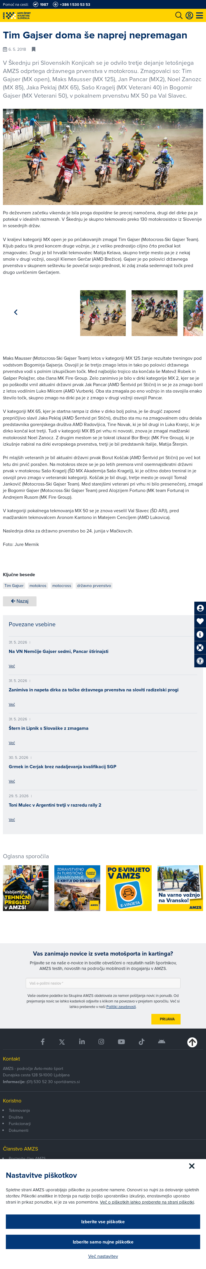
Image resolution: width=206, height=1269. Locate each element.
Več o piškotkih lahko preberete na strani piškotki (147, 1202)
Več (12, 663)
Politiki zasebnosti (121, 1004)
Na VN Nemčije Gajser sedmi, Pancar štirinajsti (58, 649)
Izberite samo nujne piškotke (103, 1242)
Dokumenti (18, 1128)
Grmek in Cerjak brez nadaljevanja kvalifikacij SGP (62, 764)
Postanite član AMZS (27, 1156)
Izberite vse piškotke (103, 1221)
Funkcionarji (20, 1121)
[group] (26, 310)
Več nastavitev (103, 1256)
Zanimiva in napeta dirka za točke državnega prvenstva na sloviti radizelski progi (94, 687)
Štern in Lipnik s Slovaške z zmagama (49, 726)
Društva (16, 1115)
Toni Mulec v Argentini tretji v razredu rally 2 (55, 803)
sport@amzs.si (67, 1080)
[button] (190, 311)
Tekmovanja (19, 1108)
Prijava (167, 1017)
